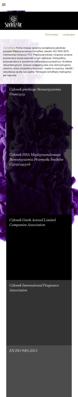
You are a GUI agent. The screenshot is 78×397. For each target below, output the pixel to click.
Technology (51, 34)
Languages (69, 34)
